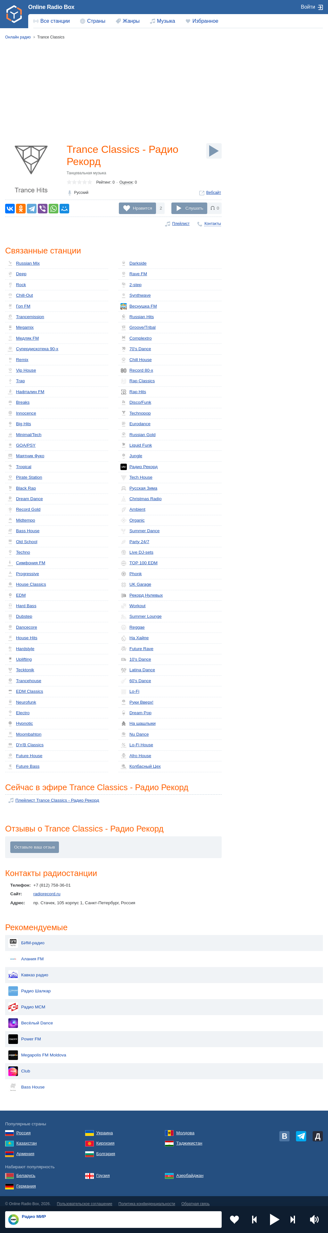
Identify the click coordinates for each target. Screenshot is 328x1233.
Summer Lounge (141, 617)
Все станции (55, 21)
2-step (131, 285)
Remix (18, 360)
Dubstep (19, 617)
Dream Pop (136, 713)
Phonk (131, 574)
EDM (16, 595)
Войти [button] (308, 7)
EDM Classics (25, 692)
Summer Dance (140, 531)
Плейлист (180, 223)
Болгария (105, 1148)
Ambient (132, 510)
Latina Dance (137, 670)
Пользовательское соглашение (84, 1198)
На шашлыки (138, 724)
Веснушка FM (138, 306)
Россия (23, 1127)
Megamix (20, 328)
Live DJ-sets (136, 552)
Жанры (131, 21)
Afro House (135, 756)
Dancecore (22, 627)
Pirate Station (24, 478)
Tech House (136, 478)
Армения (25, 1148)
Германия (26, 1181)
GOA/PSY (21, 445)
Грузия (103, 1170)
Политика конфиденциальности (147, 1198)
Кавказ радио (28, 970)
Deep (17, 274)
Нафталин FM (25, 392)
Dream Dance (25, 499)
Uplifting (19, 659)
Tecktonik (20, 670)
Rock (16, 285)
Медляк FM (23, 338)
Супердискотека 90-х (32, 349)
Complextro (136, 338)
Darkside (133, 263)
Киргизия (105, 1138)
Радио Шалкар (29, 986)
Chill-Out (20, 296)
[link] (14, 14)
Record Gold (23, 510)
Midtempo (21, 520)
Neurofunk (21, 702)
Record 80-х (136, 370)
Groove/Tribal (138, 328)
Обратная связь (195, 1198)
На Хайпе (134, 638)
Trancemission (25, 317)
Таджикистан (189, 1138)
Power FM (24, 1034)
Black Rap (21, 488)
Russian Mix (23, 263)
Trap (16, 381)
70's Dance (135, 349)
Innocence (21, 413)
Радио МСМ (26, 1002)
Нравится (142, 208)
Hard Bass (21, 606)
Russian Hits (137, 317)
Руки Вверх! (136, 702)
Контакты (212, 223)
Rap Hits (133, 392)
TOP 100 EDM (139, 563)
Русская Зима (138, 488)
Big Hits (19, 424)
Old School (22, 542)
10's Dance (135, 659)
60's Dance (135, 681)
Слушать (194, 208)
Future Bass (23, 767)
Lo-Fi (129, 692)
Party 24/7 (134, 542)
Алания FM (26, 954)
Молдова (185, 1127)
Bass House (23, 531)
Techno (18, 552)
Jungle (131, 456)
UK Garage (135, 585)
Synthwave (135, 296)
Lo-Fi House (136, 745)
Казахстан (26, 1138)
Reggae (132, 627)
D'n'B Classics (25, 745)
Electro (18, 713)
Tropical (19, 467)
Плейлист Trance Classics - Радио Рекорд (57, 800)
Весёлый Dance (30, 1018)
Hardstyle (20, 649)
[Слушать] (214, 151)
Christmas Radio (140, 499)
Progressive (23, 574)
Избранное (205, 21)
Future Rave (136, 649)
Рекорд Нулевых (141, 595)
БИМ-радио (26, 938)
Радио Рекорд (139, 467)
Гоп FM (18, 306)
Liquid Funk (136, 445)
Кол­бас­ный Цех (140, 767)
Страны (96, 21)
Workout (132, 606)
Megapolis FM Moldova (37, 1050)
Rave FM (133, 274)
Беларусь (25, 1170)
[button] (275, 1219)
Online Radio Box (51, 7)
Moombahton (24, 734)
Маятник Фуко (25, 456)
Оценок (126, 182)
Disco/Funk (135, 403)
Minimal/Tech (24, 435)
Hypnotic (20, 724)
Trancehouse (24, 681)
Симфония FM (26, 563)
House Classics (26, 585)
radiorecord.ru (47, 893)
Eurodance (135, 424)
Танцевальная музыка (86, 173)
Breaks (18, 403)
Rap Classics (137, 381)
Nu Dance (134, 734)
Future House (24, 756)
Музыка (166, 21)
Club (19, 1066)
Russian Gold (138, 435)
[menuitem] (51, 21)
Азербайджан (189, 1170)
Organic (132, 520)
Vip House (21, 370)
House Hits (22, 638)
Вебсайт (213, 192)
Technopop (135, 413)
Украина (104, 1127)
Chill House (136, 360)
